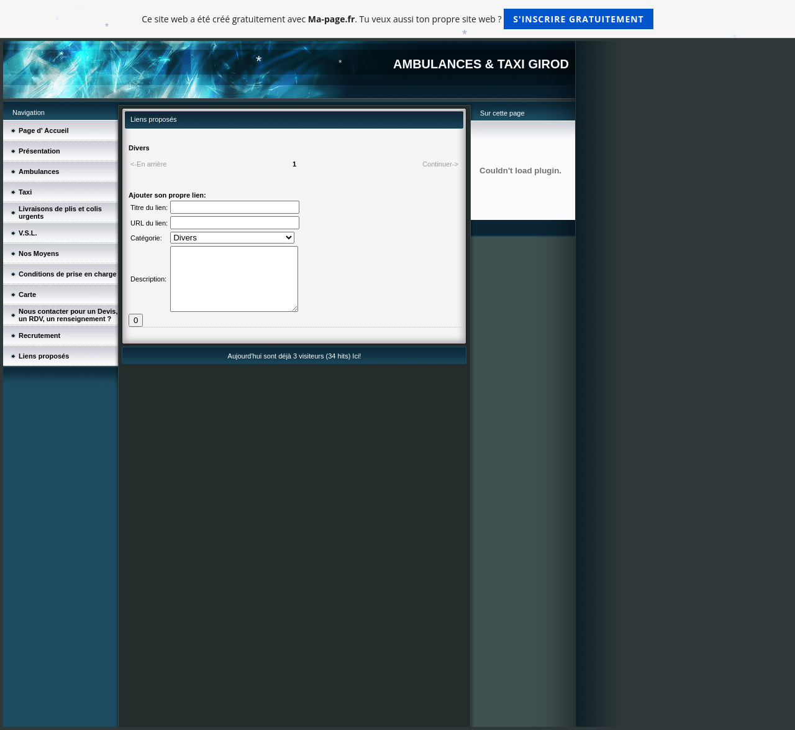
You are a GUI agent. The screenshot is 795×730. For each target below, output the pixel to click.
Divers (139, 148)
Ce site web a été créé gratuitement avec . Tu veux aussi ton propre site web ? (397, 19)
